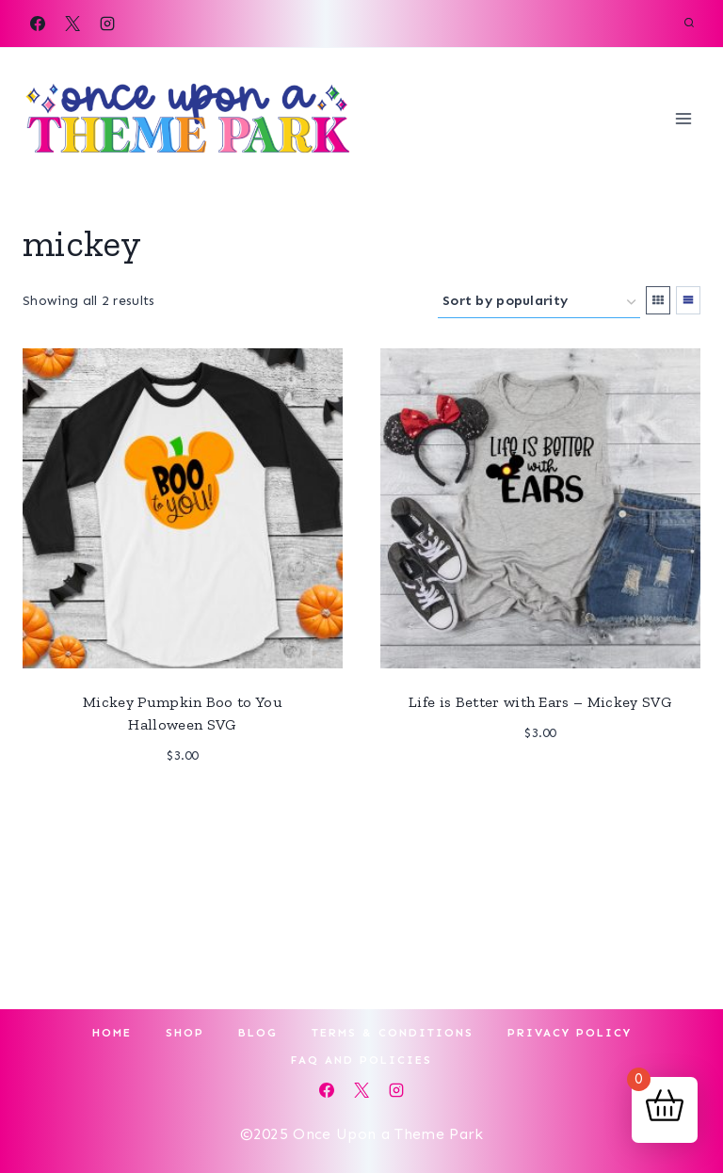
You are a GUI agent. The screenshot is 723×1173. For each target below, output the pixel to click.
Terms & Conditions (393, 1032)
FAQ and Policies (361, 1060)
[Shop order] (539, 301)
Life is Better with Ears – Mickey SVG (540, 702)
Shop (185, 1032)
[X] (72, 23)
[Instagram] (107, 23)
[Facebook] (38, 23)
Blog (258, 1032)
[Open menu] (683, 118)
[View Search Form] (689, 23)
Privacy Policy (569, 1032)
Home (112, 1032)
